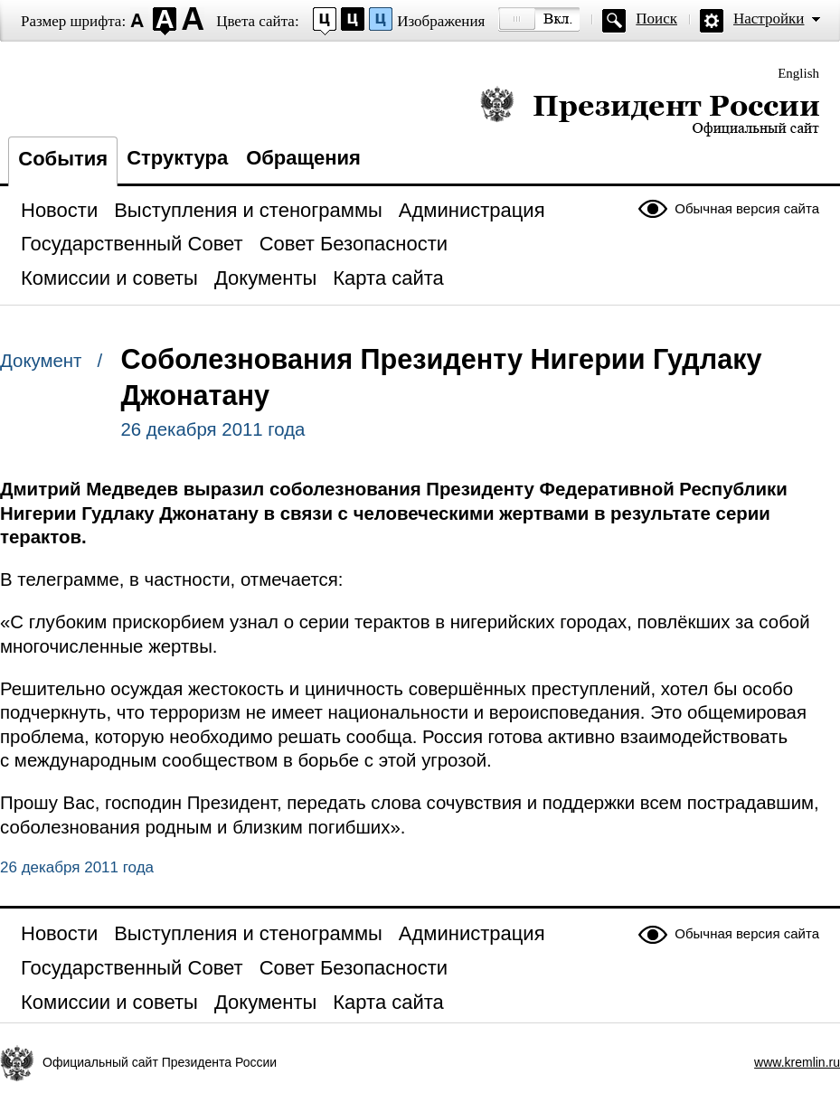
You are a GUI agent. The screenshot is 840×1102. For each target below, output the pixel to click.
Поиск (656, 18)
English (798, 73)
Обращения (303, 157)
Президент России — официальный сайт (649, 111)
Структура (177, 157)
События (63, 158)
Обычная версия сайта (747, 208)
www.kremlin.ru (797, 1062)
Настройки (768, 18)
